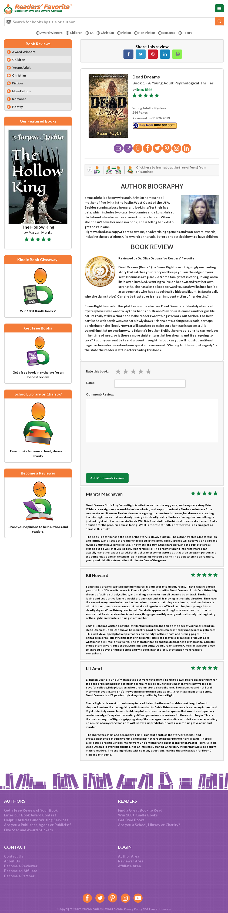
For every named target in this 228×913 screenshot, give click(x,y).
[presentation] (127, 457)
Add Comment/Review (112, 479)
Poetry (188, 33)
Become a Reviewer (21, 866)
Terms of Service (160, 909)
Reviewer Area (130, 861)
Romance (168, 33)
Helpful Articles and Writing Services (36, 820)
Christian (104, 33)
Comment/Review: (100, 395)
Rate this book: (97, 372)
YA (87, 33)
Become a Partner (19, 876)
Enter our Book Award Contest (30, 815)
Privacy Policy (131, 909)
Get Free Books (131, 820)
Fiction (123, 33)
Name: (90, 384)
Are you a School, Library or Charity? (149, 825)
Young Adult (23, 69)
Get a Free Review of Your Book (31, 810)
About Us (12, 861)
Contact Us (13, 856)
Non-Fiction (145, 33)
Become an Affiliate (20, 871)
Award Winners (46, 33)
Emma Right (145, 89)
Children (71, 33)
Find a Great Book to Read (140, 810)
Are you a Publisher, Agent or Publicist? (37, 825)
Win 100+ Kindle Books (138, 815)
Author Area (128, 856)
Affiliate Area (129, 866)
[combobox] (114, 22)
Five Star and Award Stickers (28, 830)
